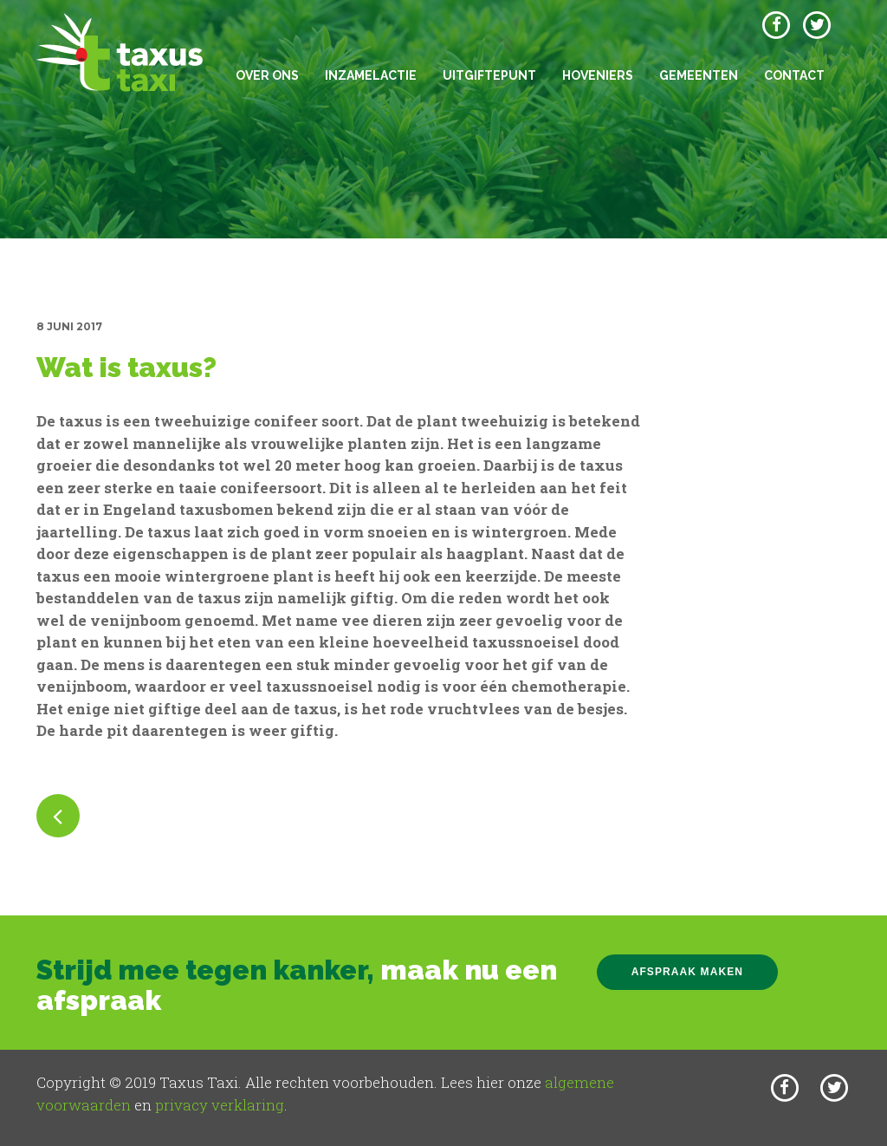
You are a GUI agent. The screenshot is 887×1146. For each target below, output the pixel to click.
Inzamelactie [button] (371, 75)
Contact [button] (794, 75)
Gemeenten (698, 75)
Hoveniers (597, 75)
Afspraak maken (687, 972)
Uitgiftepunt (489, 75)
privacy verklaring (219, 1105)
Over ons (267, 75)
